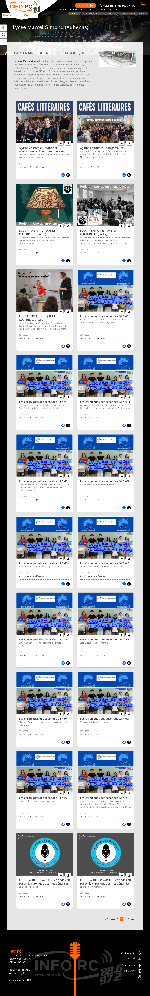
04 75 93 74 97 (131, 953)
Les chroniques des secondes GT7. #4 (43, 719)
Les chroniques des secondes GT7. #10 (44, 481)
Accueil (76, 13)
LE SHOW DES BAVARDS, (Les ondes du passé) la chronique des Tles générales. (44, 881)
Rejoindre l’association (134, 13)
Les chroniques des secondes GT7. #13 (105, 316)
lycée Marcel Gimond (28, 61)
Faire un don (11, 15)
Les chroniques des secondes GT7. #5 (104, 639)
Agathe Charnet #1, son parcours (101, 148)
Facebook (133, 966)
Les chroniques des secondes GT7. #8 (43, 563)
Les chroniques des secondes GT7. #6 (43, 639)
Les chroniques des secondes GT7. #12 (44, 402)
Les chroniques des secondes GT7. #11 (105, 402)
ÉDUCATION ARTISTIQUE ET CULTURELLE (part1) (37, 317)
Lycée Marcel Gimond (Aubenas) (31, 167)
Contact (134, 958)
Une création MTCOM (19, 979)
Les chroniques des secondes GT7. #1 (104, 798)
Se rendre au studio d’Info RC (100, 13)
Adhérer (30, 15)
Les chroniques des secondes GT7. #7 (104, 563)
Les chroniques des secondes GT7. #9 (104, 481)
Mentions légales (17, 973)
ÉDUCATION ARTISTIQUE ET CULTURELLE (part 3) (37, 232)
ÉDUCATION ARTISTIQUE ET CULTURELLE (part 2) (98, 232)
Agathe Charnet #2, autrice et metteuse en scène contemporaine (41, 149)
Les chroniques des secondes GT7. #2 (43, 798)
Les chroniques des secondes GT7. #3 (104, 719)
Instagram (133, 971)
